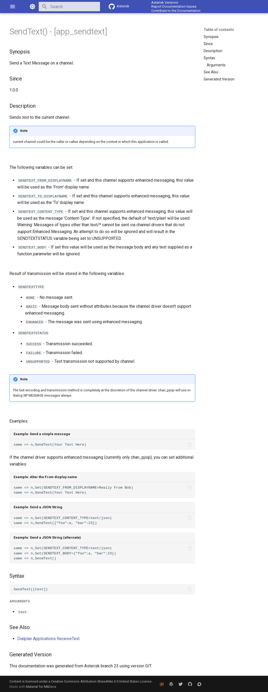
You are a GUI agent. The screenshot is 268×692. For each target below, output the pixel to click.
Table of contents (219, 30)
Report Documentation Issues (173, 6)
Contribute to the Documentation (175, 11)
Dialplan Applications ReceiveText (48, 638)
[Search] (69, 6)
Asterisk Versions (164, 2)
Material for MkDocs (41, 686)
